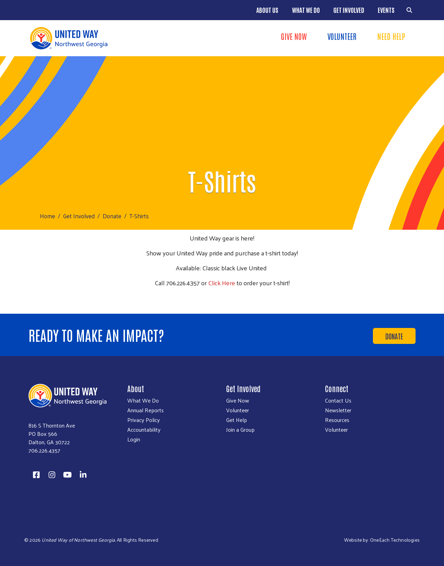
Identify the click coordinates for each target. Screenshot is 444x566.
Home (47, 216)
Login (133, 439)
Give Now (294, 36)
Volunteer (341, 36)
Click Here (221, 282)
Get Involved (348, 10)
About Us (267, 10)
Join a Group (240, 429)
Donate (112, 216)
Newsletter (338, 410)
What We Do (306, 10)
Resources (337, 420)
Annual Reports (145, 410)
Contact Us (338, 400)
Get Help (236, 420)
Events (386, 10)
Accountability (144, 429)
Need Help (391, 36)
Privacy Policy (143, 420)
